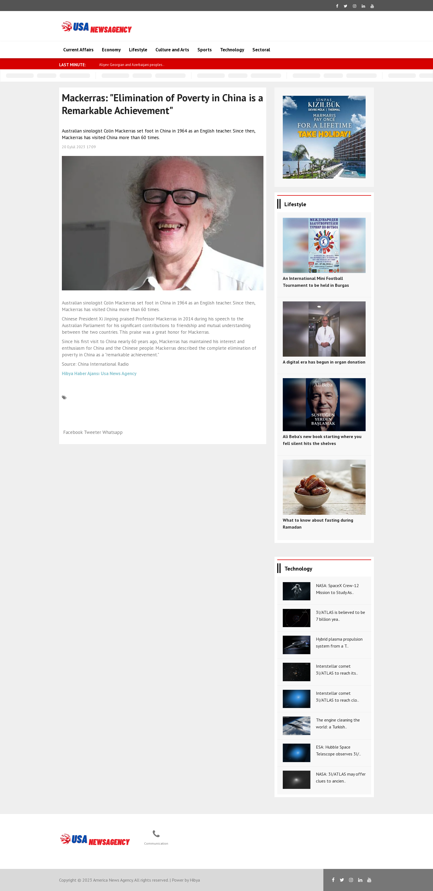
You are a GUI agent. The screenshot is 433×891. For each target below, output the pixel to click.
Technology (232, 50)
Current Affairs (78, 50)
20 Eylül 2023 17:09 (79, 146)
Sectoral (261, 50)
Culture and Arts (172, 50)
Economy (111, 50)
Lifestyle (138, 50)
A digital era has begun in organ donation (324, 362)
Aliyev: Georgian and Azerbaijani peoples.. (131, 64)
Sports (204, 50)
